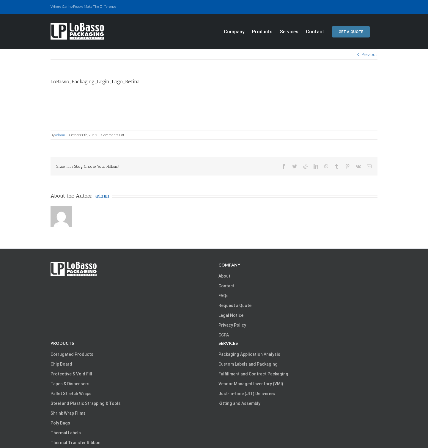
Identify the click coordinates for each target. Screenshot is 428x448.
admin (60, 135)
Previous (369, 54)
